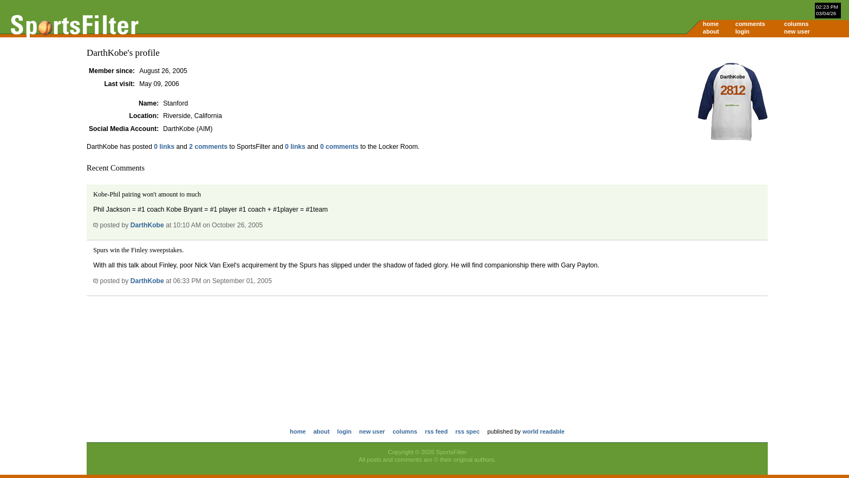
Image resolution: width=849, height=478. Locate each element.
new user (797, 31)
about (711, 31)
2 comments (208, 146)
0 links (164, 146)
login (742, 31)
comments (750, 24)
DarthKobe (147, 225)
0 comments (339, 146)
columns (796, 24)
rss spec (467, 431)
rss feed (436, 431)
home (711, 24)
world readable (544, 431)
